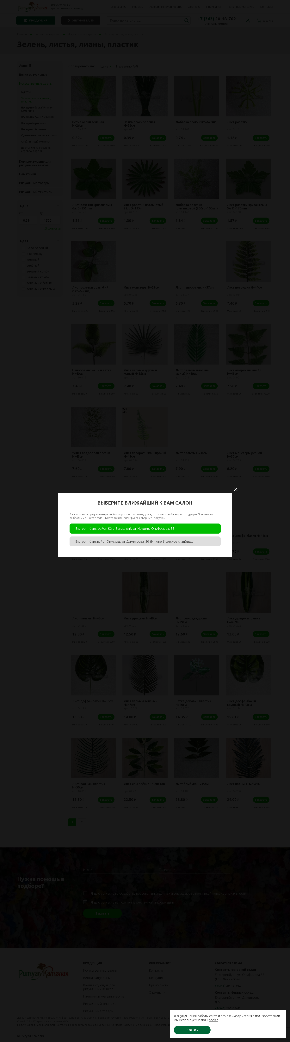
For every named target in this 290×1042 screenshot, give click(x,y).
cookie (213, 1020)
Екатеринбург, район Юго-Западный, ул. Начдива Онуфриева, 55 (124, 528)
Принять (192, 1030)
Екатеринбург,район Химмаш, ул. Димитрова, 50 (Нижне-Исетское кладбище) (134, 541)
